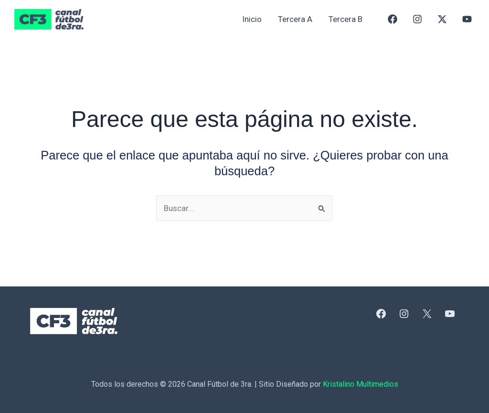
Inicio (252, 19)
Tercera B (345, 19)
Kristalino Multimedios (360, 384)
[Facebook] (392, 19)
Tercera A (295, 19)
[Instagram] (417, 19)
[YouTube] (467, 19)
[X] (442, 19)
